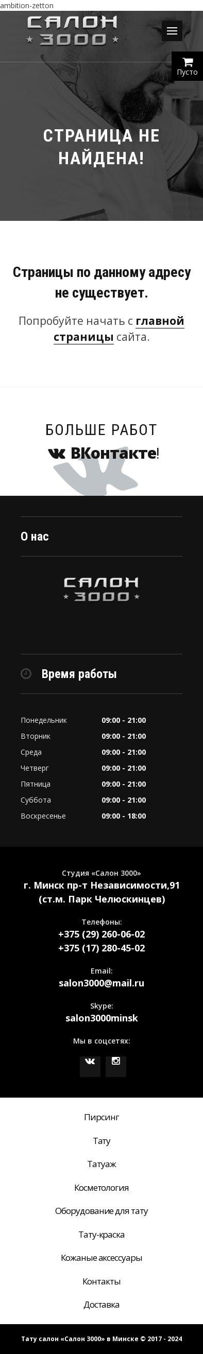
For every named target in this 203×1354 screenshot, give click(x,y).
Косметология (101, 1187)
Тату (102, 1141)
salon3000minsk (101, 1018)
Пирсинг (101, 1117)
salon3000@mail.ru (101, 983)
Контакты (101, 1281)
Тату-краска (101, 1234)
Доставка (101, 1304)
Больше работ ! (102, 442)
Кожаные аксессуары (102, 1257)
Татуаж (101, 1164)
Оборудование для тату (101, 1211)
